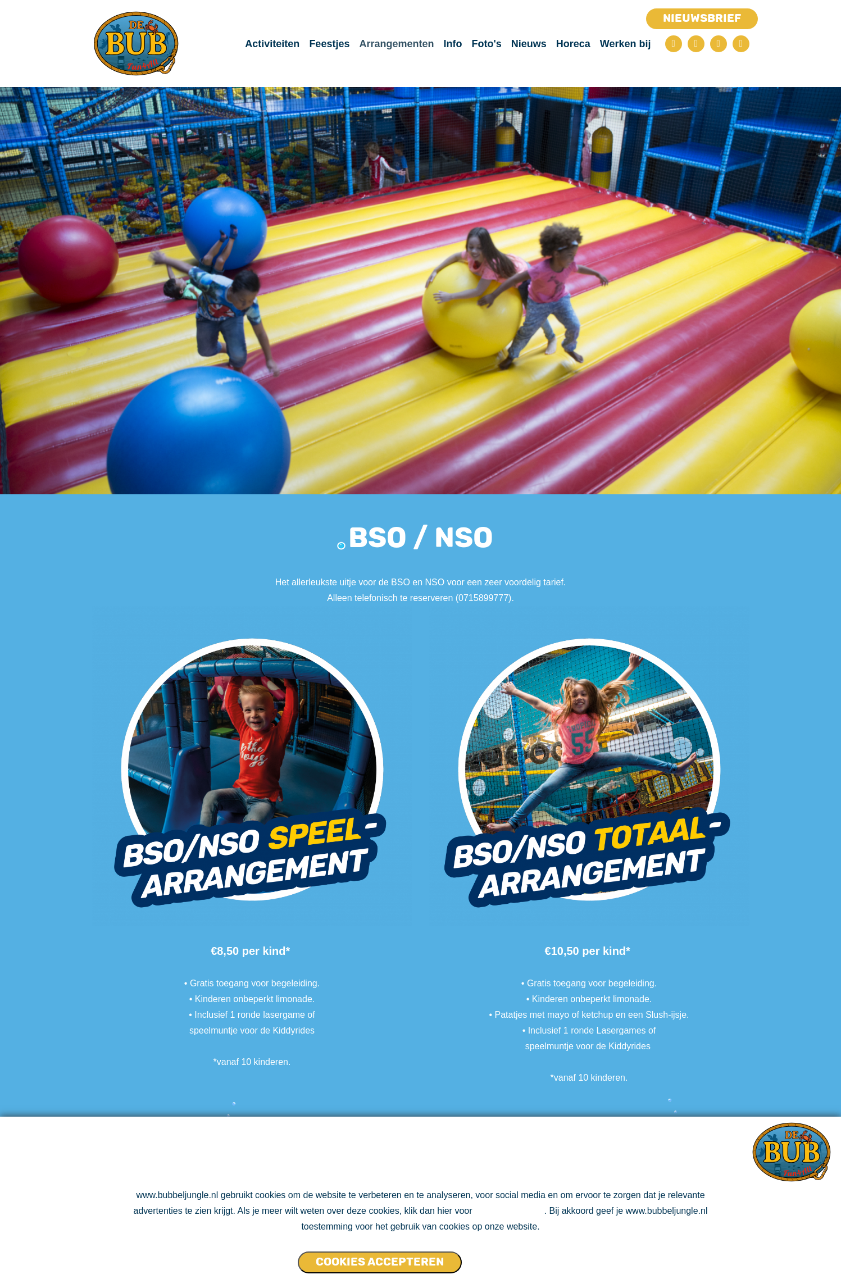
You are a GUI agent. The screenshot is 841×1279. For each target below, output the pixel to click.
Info (452, 43)
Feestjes (329, 43)
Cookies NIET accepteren (505, 1257)
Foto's (486, 43)
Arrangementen (396, 43)
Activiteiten (272, 43)
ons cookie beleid (509, 1211)
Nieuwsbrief (702, 18)
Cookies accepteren (380, 1261)
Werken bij (625, 43)
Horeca (573, 43)
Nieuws (529, 43)
